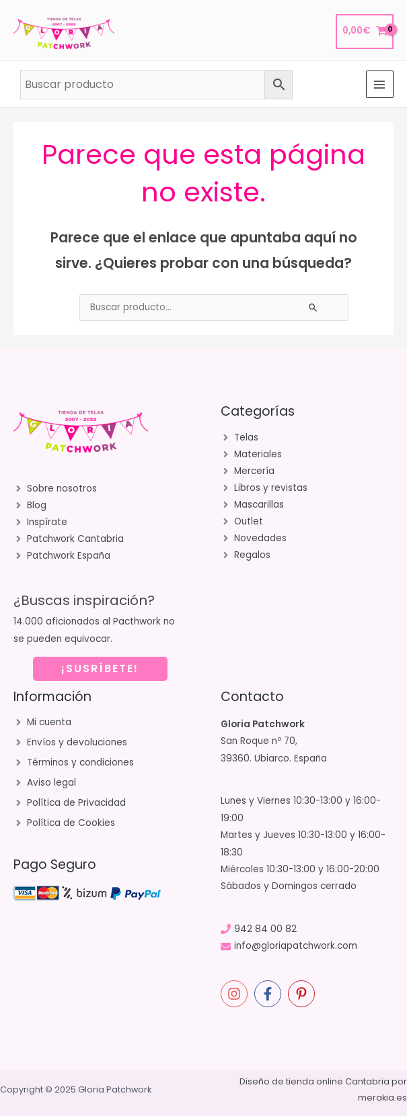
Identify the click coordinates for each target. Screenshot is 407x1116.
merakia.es (382, 1097)
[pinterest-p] (303, 993)
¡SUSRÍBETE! (100, 668)
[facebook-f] (269, 993)
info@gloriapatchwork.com (295, 945)
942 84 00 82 (265, 929)
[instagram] (236, 993)
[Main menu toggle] (380, 84)
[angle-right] (55, 489)
